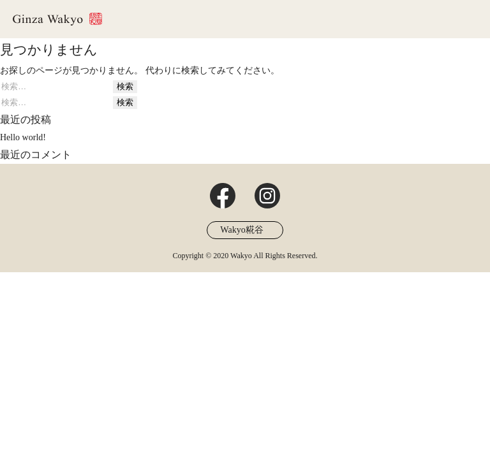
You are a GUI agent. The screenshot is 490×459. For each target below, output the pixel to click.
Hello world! (23, 137)
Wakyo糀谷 (241, 230)
